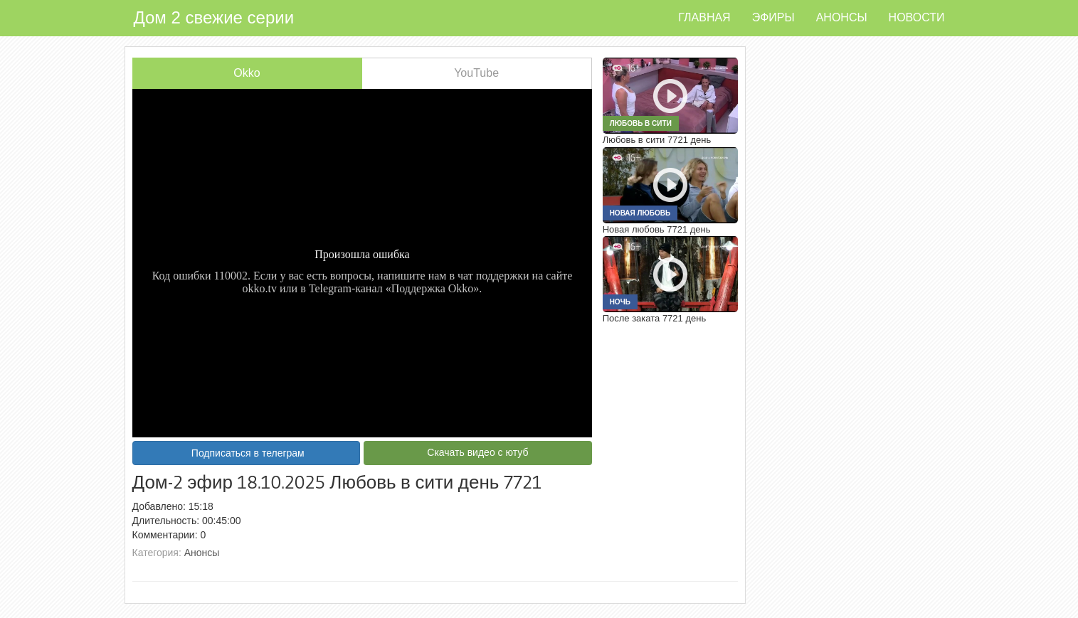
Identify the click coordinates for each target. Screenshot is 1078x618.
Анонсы (841, 17)
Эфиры (773, 17)
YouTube (476, 73)
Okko (246, 73)
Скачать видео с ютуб (477, 452)
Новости (917, 17)
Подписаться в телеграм (248, 453)
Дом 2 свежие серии (214, 17)
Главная (704, 17)
